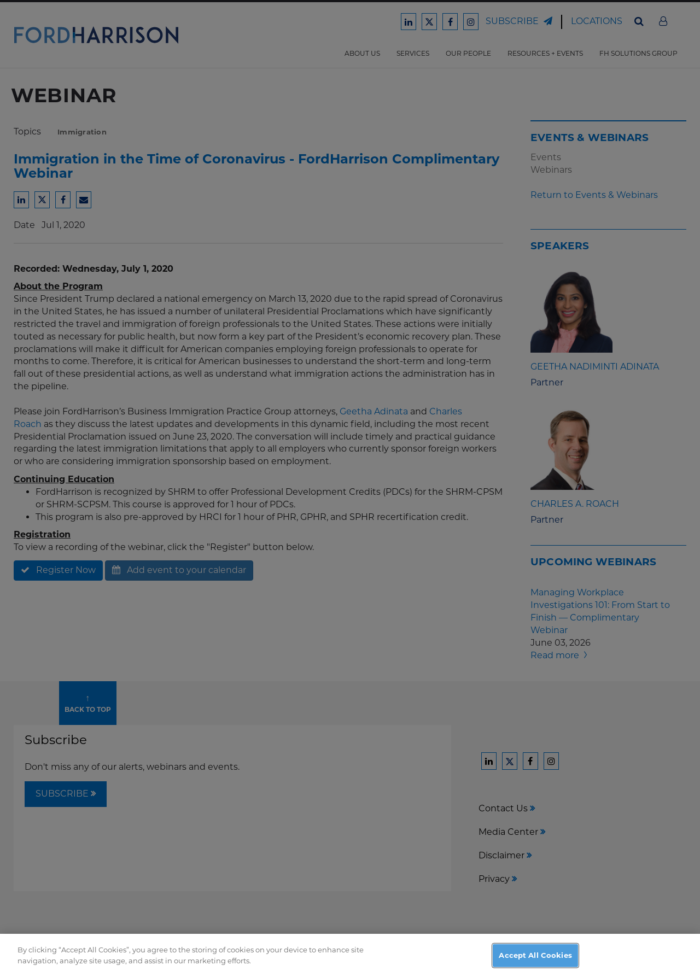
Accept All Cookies (535, 961)
